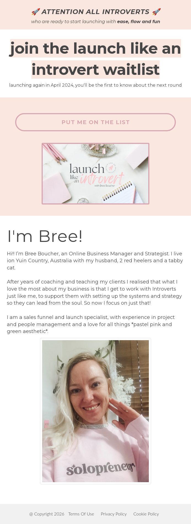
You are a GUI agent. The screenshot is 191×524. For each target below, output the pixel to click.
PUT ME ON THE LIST (95, 122)
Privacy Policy (114, 513)
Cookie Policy (146, 513)
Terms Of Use (81, 513)
